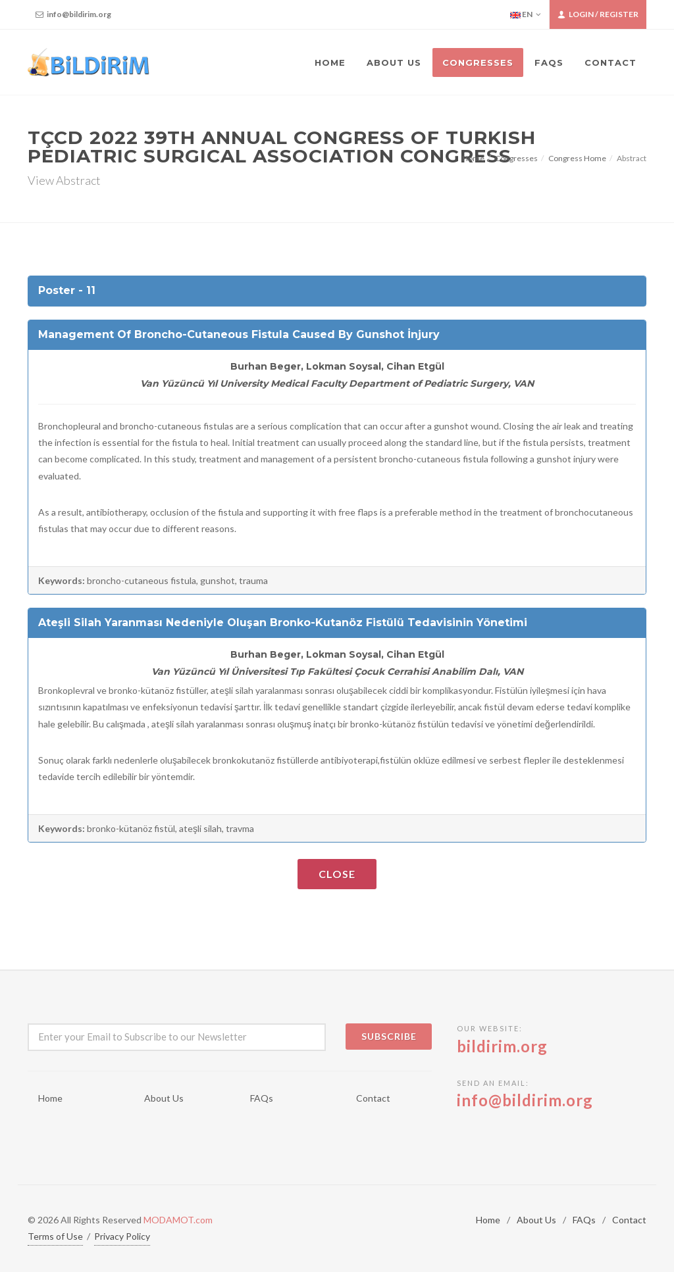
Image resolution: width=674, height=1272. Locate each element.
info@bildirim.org (73, 14)
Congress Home (577, 158)
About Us (164, 1098)
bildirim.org (502, 1046)
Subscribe (389, 1036)
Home (473, 158)
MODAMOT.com (178, 1219)
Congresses (516, 158)
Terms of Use (55, 1236)
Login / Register (597, 14)
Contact (373, 1098)
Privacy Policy (122, 1236)
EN (525, 14)
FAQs (261, 1098)
